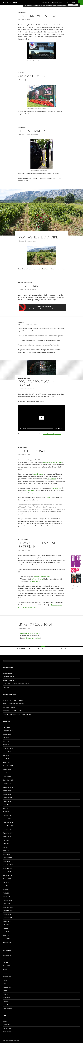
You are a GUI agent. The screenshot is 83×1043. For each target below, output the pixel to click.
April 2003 (6, 893)
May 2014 (6, 773)
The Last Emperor (34, 581)
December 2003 (8, 865)
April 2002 (6, 935)
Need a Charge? (31, 131)
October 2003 (7, 872)
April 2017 (6, 744)
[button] (41, 418)
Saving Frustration (8, 680)
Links (20, 621)
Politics (5, 1001)
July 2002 (6, 925)
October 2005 (7, 794)
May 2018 (6, 741)
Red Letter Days (57, 488)
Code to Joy (6, 687)
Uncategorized (7, 1008)
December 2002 (8, 907)
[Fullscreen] (62, 429)
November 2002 (8, 910)
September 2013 (8, 787)
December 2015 (8, 748)
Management (22, 447)
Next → (63, 648)
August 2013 (7, 790)
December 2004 (8, 822)
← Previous (21, 648)
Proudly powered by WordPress (11, 1040)
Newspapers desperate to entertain (40, 544)
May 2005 (6, 808)
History (5, 973)
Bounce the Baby (8, 673)
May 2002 (6, 932)
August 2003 (7, 879)
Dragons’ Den (51, 479)
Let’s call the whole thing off (23, 714)
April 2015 (6, 762)
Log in (5, 1021)
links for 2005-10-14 (35, 624)
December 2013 (8, 780)
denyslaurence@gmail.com (52, 434)
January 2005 (7, 819)
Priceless (12, 707)
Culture (21, 73)
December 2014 (8, 766)
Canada (21, 282)
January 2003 (7, 903)
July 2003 (6, 882)
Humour (5, 980)
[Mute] (59, 429)
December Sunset (8, 676)
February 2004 (7, 857)
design (29, 638)
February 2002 (7, 942)
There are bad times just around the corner (16, 683)
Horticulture (7, 976)
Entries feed (6, 1024)
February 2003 (7, 900)
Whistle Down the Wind (42, 576)
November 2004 (8, 826)
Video (22, 290)
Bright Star (28, 286)
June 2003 (6, 886)
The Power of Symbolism (15, 700)
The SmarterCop (8, 714)
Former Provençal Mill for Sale (38, 383)
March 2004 (6, 854)
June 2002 (6, 928)
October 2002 (7, 914)
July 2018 (6, 737)
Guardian (48, 497)
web (25, 638)
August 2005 (7, 801)
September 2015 (8, 755)
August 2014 (7, 769)
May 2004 (6, 847)
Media (26, 539)
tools (34, 638)
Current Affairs (7, 966)
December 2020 (8, 730)
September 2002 (8, 918)
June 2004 (6, 843)
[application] (41, 418)
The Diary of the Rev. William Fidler (52, 2)
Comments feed (8, 1028)
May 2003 (6, 889)
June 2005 (6, 805)
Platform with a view (37, 16)
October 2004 (7, 829)
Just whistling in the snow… (17, 703)
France (20, 234)
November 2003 (8, 868)
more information (61, 5)
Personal (27, 378)
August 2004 (7, 836)
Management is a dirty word (52, 462)
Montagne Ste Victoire (38, 237)
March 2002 (6, 939)
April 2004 (6, 850)
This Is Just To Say (10, 2)
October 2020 (7, 734)
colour (38, 638)
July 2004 (6, 840)
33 (56, 648)
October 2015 (7, 752)
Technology (22, 12)
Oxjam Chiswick (32, 76)
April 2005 (6, 812)
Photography (28, 234)
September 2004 (8, 833)
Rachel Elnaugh (37, 474)
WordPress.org (7, 1032)
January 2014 (7, 776)
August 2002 (7, 921)
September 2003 (8, 875)
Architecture (7, 955)
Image (22, 80)
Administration (30, 490)
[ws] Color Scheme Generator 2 (30, 633)
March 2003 (6, 896)
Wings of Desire (37, 579)
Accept (73, 5)
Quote (22, 324)
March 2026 (6, 727)
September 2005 (8, 797)
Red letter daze (32, 451)
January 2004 (7, 861)
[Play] (21, 429)
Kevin (4, 703)
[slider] (40, 428)
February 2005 (7, 815)
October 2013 (7, 783)
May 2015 (6, 759)
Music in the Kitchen (16, 710)
